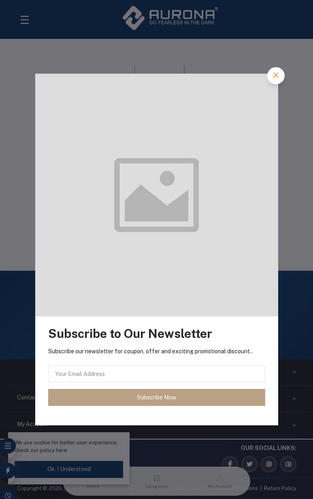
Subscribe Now (156, 397)
